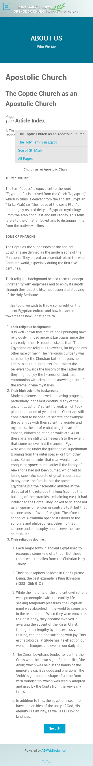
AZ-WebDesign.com (54, 750)
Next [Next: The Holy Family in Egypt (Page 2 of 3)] (54, 728)
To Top (46, 761)
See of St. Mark (30, 150)
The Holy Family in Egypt (37, 142)
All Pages (25, 159)
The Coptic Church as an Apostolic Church (51, 134)
